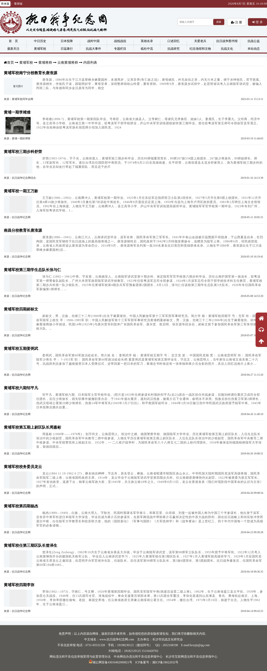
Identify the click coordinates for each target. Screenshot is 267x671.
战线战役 (120, 41)
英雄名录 (147, 41)
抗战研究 (173, 48)
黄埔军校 (40, 48)
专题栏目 (120, 48)
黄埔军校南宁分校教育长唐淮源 (30, 73)
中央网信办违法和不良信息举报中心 (138, 656)
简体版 (5, 3)
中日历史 (40, 41)
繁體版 (18, 3)
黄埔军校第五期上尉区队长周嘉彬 (32, 427)
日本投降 (67, 41)
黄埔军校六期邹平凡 (21, 388)
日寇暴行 (67, 48)
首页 (10, 62)
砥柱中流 (147, 48)
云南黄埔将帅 (67, 62)
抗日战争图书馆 (227, 41)
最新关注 (13, 48)
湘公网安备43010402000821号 (110, 662)
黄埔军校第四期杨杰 (21, 506)
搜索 (218, 21)
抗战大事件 (93, 48)
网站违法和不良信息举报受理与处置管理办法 (80, 656)
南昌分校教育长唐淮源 (23, 230)
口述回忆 (173, 41)
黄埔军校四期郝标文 (21, 309)
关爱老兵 (200, 41)
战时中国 (93, 41)
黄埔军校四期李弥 (19, 585)
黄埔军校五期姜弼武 (21, 348)
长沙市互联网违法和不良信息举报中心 (191, 656)
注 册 (238, 22)
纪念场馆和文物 (200, 48)
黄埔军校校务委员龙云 (23, 467)
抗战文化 (227, 48)
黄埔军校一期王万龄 (21, 191)
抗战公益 (254, 41)
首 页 (13, 41)
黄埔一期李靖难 (17, 112)
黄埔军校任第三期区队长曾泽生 (30, 545)
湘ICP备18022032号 (165, 662)
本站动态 (254, 48)
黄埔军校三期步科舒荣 (23, 151)
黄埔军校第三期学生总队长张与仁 (32, 270)
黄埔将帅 (45, 62)
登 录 (259, 22)
